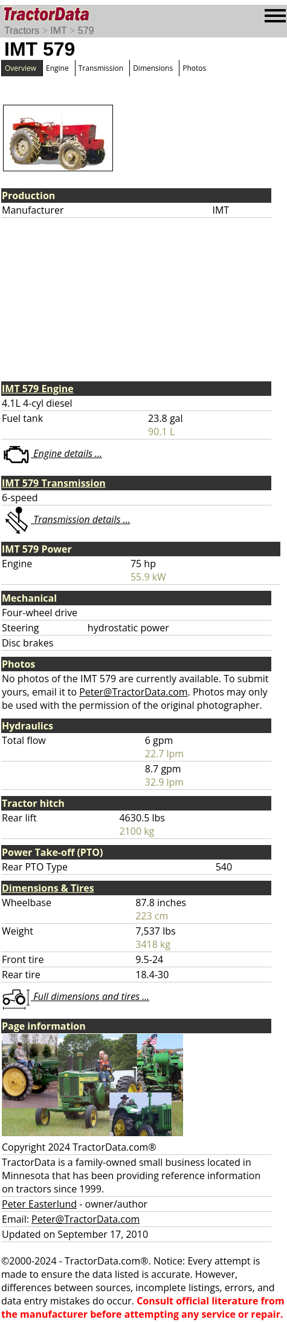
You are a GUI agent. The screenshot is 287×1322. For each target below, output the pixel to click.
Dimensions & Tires (48, 888)
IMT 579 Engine (38, 388)
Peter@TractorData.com (133, 692)
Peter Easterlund (39, 1204)
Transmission (101, 68)
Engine (57, 68)
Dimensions (153, 68)
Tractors (21, 30)
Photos (194, 68)
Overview (20, 68)
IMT (58, 30)
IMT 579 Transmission (54, 483)
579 (86, 30)
